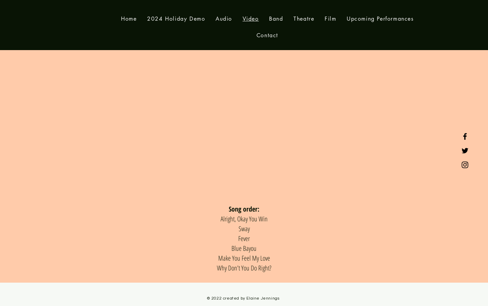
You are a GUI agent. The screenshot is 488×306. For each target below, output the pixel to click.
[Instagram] (465, 164)
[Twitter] (465, 150)
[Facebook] (465, 136)
